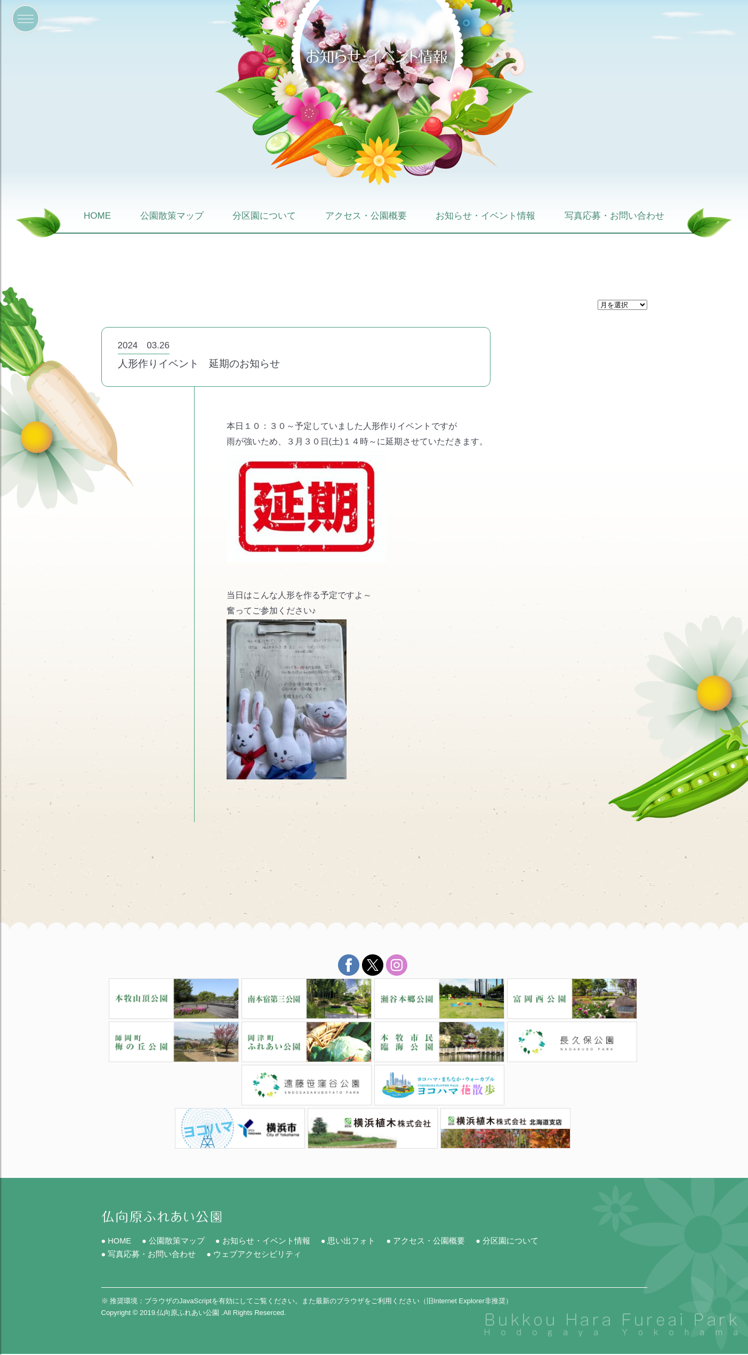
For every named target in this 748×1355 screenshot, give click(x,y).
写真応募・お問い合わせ (614, 216)
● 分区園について (509, 1241)
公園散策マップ (172, 216)
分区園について (264, 216)
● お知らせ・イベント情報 (263, 1241)
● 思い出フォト (349, 1241)
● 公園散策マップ (174, 1241)
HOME (97, 216)
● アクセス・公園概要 (427, 1241)
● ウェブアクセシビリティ (254, 1255)
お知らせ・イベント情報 (485, 216)
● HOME (116, 1241)
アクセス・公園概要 (366, 216)
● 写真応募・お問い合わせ (148, 1255)
